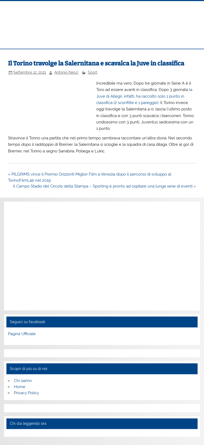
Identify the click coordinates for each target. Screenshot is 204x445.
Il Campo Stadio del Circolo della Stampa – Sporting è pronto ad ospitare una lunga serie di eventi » (104, 186)
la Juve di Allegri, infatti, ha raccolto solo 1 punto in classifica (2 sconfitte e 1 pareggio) (144, 96)
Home (19, 386)
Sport (92, 72)
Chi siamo (23, 380)
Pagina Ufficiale (22, 333)
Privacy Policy (26, 392)
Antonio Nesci (66, 72)
